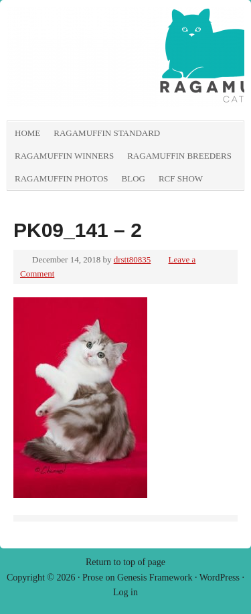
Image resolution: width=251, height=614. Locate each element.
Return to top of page (125, 562)
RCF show (181, 178)
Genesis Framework (154, 577)
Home (27, 133)
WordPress (219, 577)
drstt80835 (132, 259)
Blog (133, 178)
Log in (125, 592)
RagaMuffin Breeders (179, 156)
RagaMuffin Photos (61, 178)
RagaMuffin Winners (64, 156)
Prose (92, 577)
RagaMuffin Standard (107, 133)
